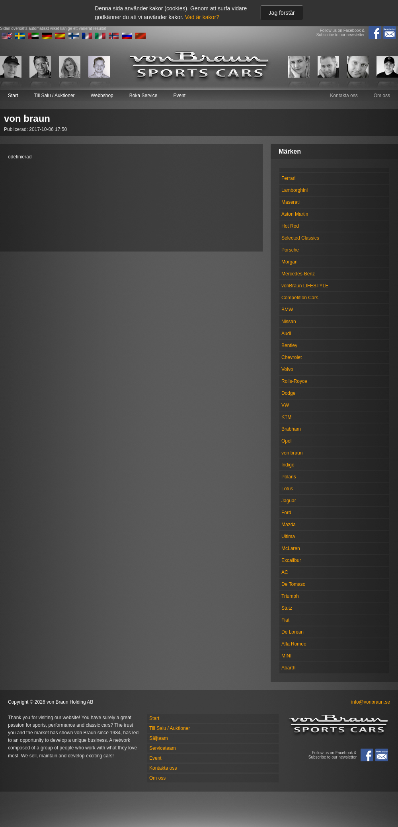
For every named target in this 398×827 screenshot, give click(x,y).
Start (13, 95)
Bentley (289, 345)
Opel (286, 441)
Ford (286, 512)
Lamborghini (294, 190)
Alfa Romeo (293, 644)
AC (284, 572)
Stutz (286, 608)
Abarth (288, 668)
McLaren (290, 548)
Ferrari (288, 178)
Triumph (290, 596)
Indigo (288, 465)
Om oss (382, 95)
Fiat (285, 620)
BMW (287, 309)
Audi (286, 333)
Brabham (291, 429)
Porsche (290, 250)
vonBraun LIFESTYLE (304, 286)
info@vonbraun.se (370, 702)
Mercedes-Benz (298, 274)
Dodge (288, 393)
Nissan (288, 321)
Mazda (288, 524)
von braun (291, 453)
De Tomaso (293, 584)
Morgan (289, 262)
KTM (286, 417)
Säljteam (158, 738)
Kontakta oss (343, 95)
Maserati (290, 202)
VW (285, 405)
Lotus (287, 489)
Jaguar (288, 500)
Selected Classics (300, 238)
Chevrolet (291, 357)
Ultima (288, 536)
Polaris (288, 477)
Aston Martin (294, 214)
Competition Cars (299, 297)
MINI (286, 656)
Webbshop (102, 95)
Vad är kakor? (202, 17)
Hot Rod (290, 226)
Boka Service (143, 95)
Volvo (287, 369)
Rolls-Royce (294, 381)
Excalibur (291, 560)
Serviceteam (162, 748)
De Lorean (292, 632)
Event (179, 95)
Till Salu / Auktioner (54, 95)
